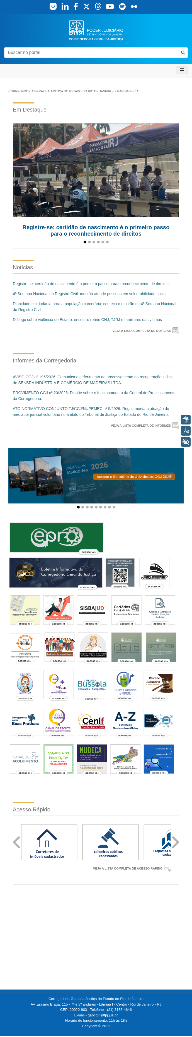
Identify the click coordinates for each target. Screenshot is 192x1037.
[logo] (96, 30)
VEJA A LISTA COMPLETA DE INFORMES (141, 425)
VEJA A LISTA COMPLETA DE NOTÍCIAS (141, 330)
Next (175, 842)
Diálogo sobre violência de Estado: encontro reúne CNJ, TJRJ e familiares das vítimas (87, 319)
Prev (16, 842)
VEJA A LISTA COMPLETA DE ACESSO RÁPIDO (127, 868)
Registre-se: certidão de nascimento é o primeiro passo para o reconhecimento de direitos (91, 284)
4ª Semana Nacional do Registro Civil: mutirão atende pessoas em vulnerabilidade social (89, 294)
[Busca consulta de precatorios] (183, 52)
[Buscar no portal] (91, 52)
